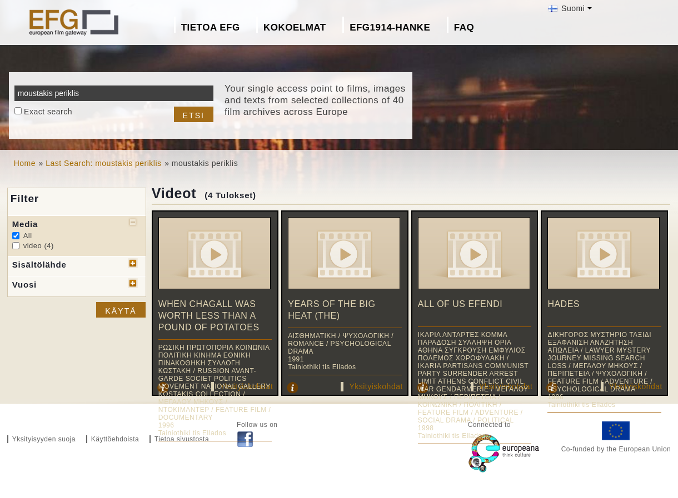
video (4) (38, 246)
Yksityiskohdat (375, 386)
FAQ (464, 27)
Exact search (48, 111)
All (27, 236)
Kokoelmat (294, 27)
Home (25, 163)
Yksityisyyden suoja (44, 439)
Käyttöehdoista (115, 439)
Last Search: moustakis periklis (103, 163)
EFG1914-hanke (390, 27)
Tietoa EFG (210, 27)
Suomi (567, 8)
